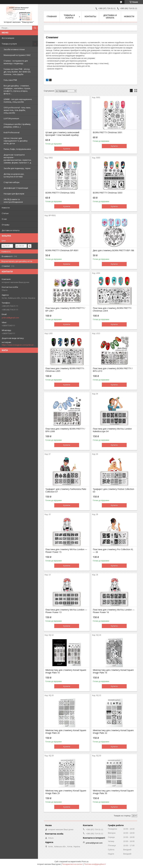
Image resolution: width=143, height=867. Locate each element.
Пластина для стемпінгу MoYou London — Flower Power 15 (66, 550)
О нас (4, 219)
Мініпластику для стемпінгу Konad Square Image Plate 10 (65, 671)
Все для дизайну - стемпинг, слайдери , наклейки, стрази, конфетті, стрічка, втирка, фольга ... (17, 89)
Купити (66, 148)
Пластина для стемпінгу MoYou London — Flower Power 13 (66, 611)
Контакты (90, 16)
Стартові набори (11, 182)
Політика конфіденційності (95, 864)
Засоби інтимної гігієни (14, 49)
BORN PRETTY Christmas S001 (107, 132)
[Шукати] (35, 28)
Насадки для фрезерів (14, 193)
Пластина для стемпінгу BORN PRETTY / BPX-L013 (112, 369)
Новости (6, 207)
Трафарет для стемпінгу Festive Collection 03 (113, 490)
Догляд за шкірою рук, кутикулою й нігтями (14, 175)
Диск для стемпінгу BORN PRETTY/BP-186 (113, 250)
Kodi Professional (11, 132)
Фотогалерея (8, 38)
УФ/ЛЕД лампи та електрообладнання (13, 200)
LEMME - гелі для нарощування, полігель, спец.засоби (18, 100)
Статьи (5, 213)
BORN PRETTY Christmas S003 (107, 192)
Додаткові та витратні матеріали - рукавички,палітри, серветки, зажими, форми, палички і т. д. (17, 158)
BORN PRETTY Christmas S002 (60, 192)
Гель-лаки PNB (10, 80)
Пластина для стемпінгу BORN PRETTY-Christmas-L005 (64, 369)
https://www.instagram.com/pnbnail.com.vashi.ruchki (19, 345)
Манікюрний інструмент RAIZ (17, 55)
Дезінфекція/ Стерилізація (16, 188)
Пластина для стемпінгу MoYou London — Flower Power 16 (114, 611)
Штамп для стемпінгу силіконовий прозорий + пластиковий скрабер (62, 133)
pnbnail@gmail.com (10, 317)
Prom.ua (85, 862)
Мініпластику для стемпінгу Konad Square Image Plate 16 (113, 671)
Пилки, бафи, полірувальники (17, 149)
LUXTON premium (11, 118)
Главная (52, 16)
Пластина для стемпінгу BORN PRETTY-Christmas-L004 (112, 309)
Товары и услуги (9, 43)
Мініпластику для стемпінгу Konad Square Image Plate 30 (113, 792)
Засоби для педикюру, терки (17, 168)
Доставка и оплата (10, 230)
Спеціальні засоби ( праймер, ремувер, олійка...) (17, 125)
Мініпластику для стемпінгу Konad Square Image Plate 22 (113, 731)
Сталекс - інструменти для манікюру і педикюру (16, 62)
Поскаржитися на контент (72, 864)
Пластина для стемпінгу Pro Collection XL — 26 (113, 550)
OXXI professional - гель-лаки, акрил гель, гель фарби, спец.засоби (17, 110)
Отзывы (5, 224)
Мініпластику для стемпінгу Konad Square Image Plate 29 (65, 792)
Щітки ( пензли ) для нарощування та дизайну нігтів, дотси (16, 141)
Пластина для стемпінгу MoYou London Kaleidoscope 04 (112, 430)
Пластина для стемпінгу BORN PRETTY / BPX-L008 (65, 430)
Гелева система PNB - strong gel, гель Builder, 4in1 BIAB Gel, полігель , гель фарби (17, 72)
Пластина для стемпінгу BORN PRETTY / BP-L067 (65, 309)
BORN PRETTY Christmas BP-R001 (62, 250)
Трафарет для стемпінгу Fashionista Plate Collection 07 (65, 490)
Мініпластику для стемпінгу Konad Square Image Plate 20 (65, 731)
